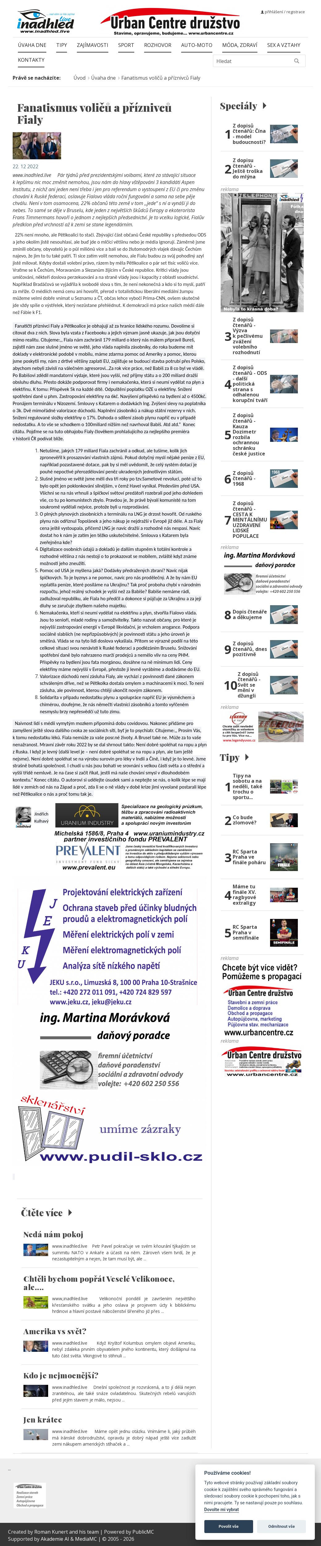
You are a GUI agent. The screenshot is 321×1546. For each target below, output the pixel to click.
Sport (126, 45)
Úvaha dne (32, 45)
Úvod (79, 77)
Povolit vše (229, 1526)
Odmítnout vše (281, 1526)
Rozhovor (157, 45)
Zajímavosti (92, 45)
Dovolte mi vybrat (221, 1509)
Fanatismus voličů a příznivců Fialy (160, 77)
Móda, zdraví (239, 45)
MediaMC (86, 1539)
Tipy (61, 45)
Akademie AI (55, 1539)
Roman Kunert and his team (67, 1531)
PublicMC (143, 1531)
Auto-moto (196, 45)
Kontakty (31, 60)
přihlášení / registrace (283, 12)
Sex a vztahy (283, 45)
